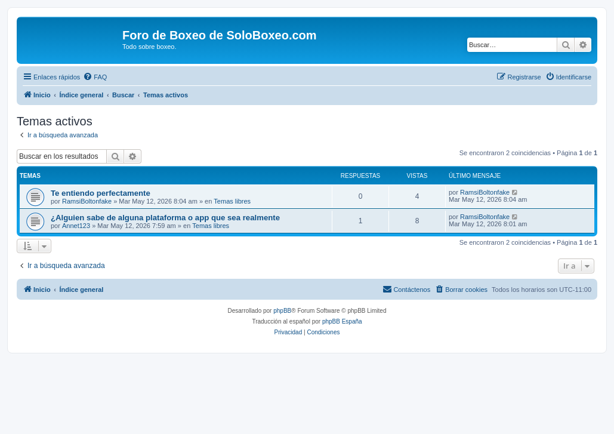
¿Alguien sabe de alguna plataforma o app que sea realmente (165, 217)
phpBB (282, 310)
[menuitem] (95, 77)
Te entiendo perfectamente (100, 193)
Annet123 (76, 225)
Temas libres (232, 201)
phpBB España (342, 321)
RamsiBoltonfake (87, 201)
